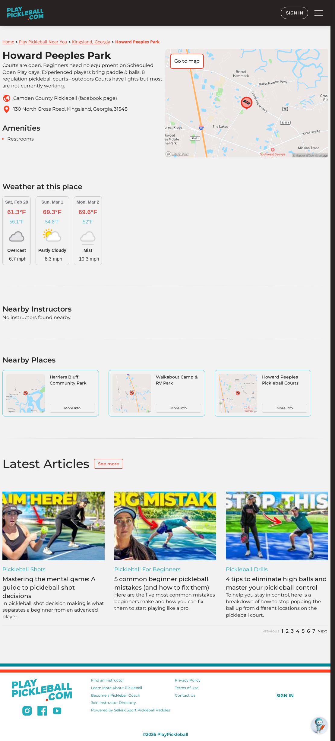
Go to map (187, 61)
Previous (270, 631)
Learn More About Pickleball (116, 688)
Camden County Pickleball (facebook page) (65, 98)
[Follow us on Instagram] (27, 711)
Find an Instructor (107, 680)
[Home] (25, 13)
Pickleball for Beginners (147, 569)
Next (322, 631)
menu (318, 13)
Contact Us (185, 695)
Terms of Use (186, 688)
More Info (72, 408)
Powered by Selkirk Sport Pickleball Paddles (130, 710)
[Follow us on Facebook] (42, 711)
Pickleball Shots (24, 569)
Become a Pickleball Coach (115, 695)
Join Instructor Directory (113, 702)
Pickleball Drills (247, 569)
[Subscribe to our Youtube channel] (57, 711)
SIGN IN (294, 13)
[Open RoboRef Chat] (319, 725)
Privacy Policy (188, 680)
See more (108, 464)
